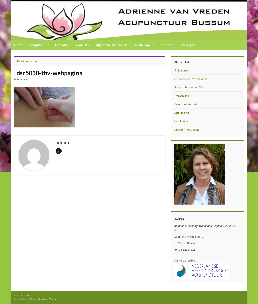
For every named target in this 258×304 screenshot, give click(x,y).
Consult (83, 45)
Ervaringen (187, 45)
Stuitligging (181, 112)
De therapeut (144, 45)
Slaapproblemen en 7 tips (190, 87)
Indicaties (62, 45)
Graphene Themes (48, 299)
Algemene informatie (112, 45)
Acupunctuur (39, 45)
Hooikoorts (181, 121)
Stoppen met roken (186, 129)
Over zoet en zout (185, 104)
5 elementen (182, 70)
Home (18, 45)
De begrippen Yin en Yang (190, 79)
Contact (166, 45)
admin (23, 79)
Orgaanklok (181, 95)
